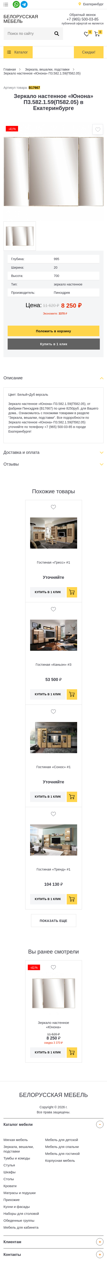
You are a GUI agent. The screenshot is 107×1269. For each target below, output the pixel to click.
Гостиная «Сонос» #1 (53, 765)
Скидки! (88, 52)
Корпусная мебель (60, 1158)
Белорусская (20, 19)
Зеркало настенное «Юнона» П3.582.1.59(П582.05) (53, 1024)
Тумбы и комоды (16, 1156)
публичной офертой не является (83, 23)
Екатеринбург (93, 4)
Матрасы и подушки (19, 1190)
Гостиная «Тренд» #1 (54, 867)
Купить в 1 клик (53, 342)
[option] (53, 171)
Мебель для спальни (62, 1144)
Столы (8, 1177)
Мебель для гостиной (62, 1151)
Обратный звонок (82, 15)
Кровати (9, 1184)
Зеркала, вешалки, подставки (18, 1146)
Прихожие (11, 1197)
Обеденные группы (18, 1218)
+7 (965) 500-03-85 (82, 19)
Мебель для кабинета (20, 1225)
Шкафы (9, 1170)
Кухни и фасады (16, 1204)
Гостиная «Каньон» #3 (53, 662)
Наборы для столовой (21, 1211)
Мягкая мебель (15, 1137)
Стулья (9, 1163)
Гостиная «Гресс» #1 (53, 560)
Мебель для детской (61, 1137)
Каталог (21, 52)
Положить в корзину (53, 329)
